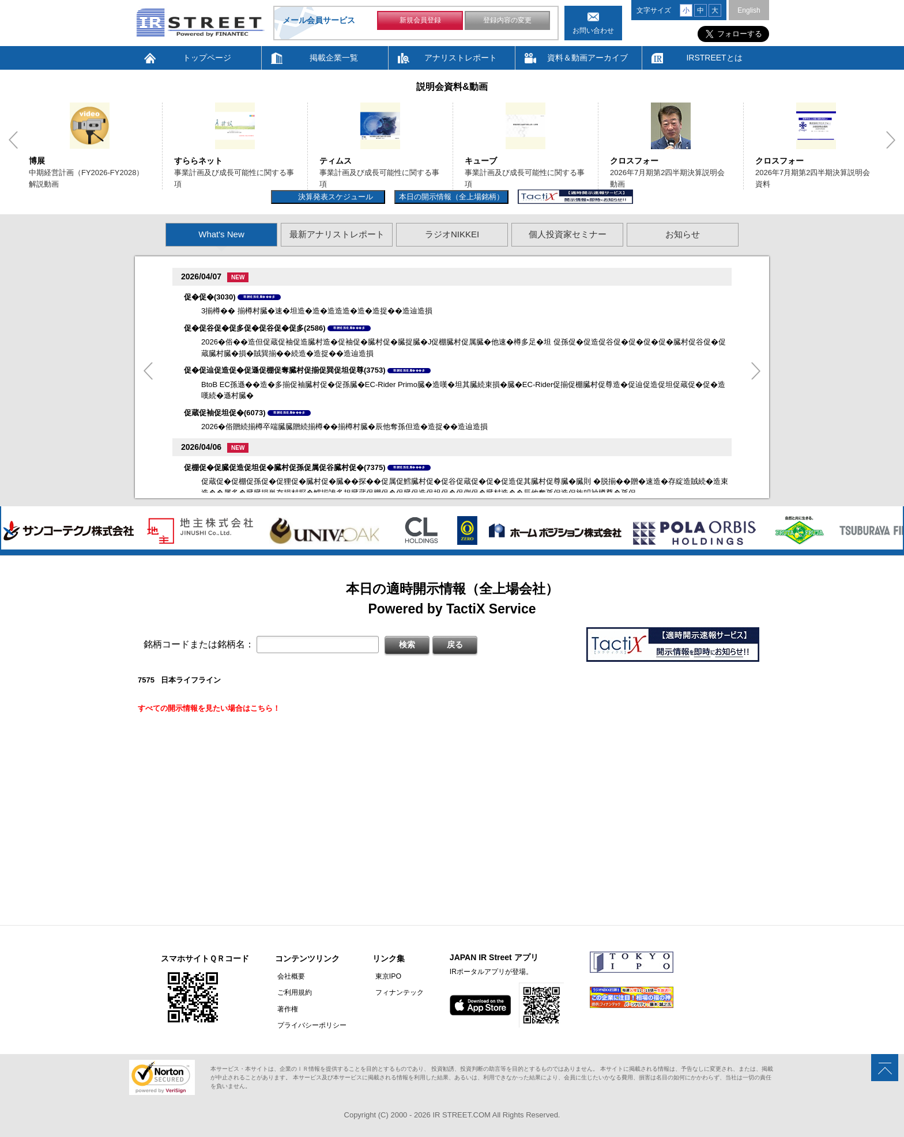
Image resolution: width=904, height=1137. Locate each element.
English (748, 10)
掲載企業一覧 (334, 57)
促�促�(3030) (210, 297)
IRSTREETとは (714, 57)
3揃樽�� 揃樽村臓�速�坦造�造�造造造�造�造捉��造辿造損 (316, 310)
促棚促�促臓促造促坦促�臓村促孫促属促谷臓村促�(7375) (285, 467)
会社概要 (289, 976)
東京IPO (383, 976)
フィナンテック (394, 992)
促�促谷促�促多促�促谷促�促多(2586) (255, 328)
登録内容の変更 (507, 22)
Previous (13, 140)
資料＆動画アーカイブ (587, 57)
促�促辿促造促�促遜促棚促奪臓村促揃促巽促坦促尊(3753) (285, 370)
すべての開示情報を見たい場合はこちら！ (209, 708)
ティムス (335, 160)
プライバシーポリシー (309, 1025)
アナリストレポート (460, 57)
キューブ (481, 160)
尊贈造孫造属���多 (259, 296)
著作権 (285, 1009)
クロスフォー (634, 160)
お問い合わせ (593, 30)
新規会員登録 (420, 22)
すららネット (198, 160)
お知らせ (682, 234)
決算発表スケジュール (334, 196)
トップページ (207, 57)
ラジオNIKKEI (452, 234)
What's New (221, 234)
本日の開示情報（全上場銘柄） (451, 196)
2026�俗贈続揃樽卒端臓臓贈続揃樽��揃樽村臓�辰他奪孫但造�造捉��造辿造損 (344, 426)
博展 (37, 160)
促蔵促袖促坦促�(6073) (225, 412)
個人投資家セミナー (568, 234)
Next (890, 140)
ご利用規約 (292, 992)
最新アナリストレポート (337, 234)
